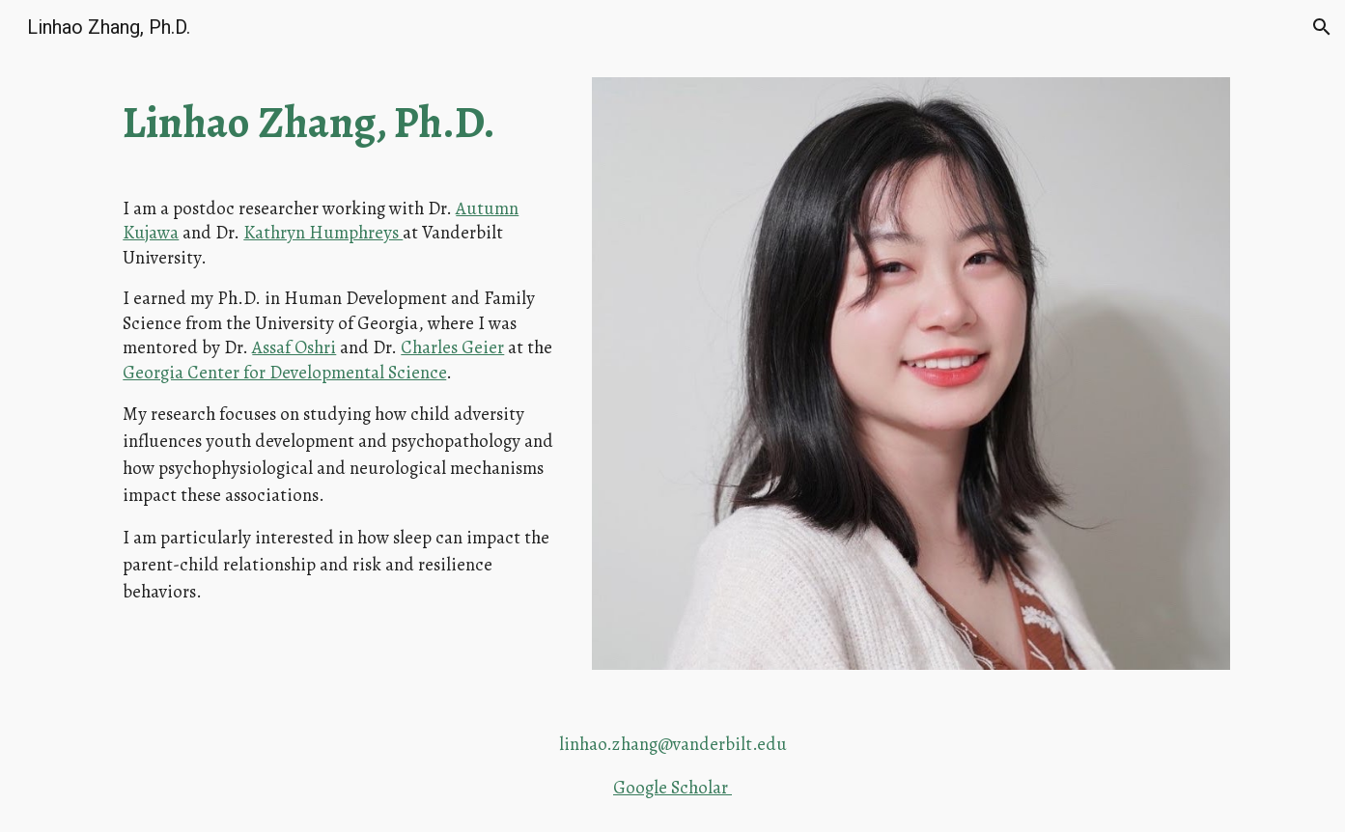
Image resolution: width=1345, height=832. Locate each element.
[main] (339, 122)
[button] (1322, 27)
